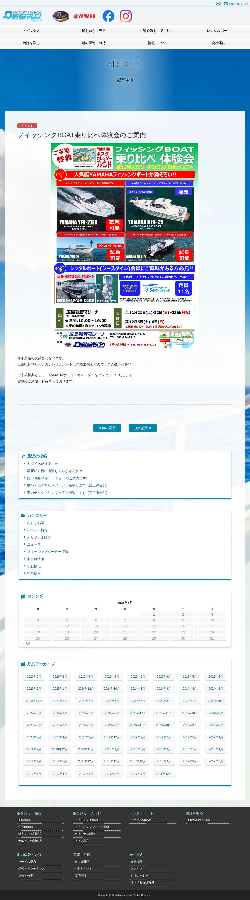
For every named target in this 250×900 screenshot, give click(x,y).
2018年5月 (190, 749)
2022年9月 (34, 713)
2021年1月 (112, 725)
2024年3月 (216, 688)
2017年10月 (138, 761)
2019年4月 (216, 737)
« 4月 (26, 643)
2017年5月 (34, 774)
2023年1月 (190, 701)
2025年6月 (164, 676)
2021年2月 (86, 725)
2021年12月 (138, 713)
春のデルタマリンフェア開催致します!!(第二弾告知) (67, 493)
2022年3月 (60, 713)
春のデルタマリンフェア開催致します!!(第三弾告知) (67, 485)
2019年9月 (138, 737)
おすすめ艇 (35, 523)
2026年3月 (86, 676)
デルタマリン (23, 16)
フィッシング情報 (86, 820)
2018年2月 (34, 761)
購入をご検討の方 (30, 834)
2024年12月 (86, 688)
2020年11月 (138, 725)
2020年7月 (34, 737)
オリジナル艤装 (39, 537)
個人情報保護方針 (142, 882)
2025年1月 (60, 688)
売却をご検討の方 (30, 840)
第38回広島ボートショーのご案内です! (57, 478)
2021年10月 (190, 713)
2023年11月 (34, 701)
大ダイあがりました (42, 464)
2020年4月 (60, 737)
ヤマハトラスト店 (61, 16)
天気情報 (80, 875)
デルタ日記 (81, 861)
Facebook (108, 16)
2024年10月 (112, 688)
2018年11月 (86, 749)
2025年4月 (216, 676)
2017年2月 (112, 774)
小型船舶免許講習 (199, 820)
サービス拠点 (27, 861)
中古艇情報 (35, 559)
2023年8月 (60, 701)
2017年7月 (216, 761)
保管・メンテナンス (31, 868)
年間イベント (83, 868)
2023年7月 (86, 701)
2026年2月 (112, 676)
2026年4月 (60, 676)
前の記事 (107, 428)
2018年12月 (60, 749)
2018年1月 (60, 761)
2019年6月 (190, 737)
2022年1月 (112, 713)
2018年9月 (112, 749)
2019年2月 (34, 749)
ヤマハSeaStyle (141, 820)
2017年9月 (164, 761)
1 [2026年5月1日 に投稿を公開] (154, 614)
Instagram (126, 16)
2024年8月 (138, 688)
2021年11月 (164, 713)
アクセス (137, 868)
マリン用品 (81, 840)
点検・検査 (25, 875)
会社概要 (137, 861)
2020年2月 (86, 737)
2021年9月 (216, 713)
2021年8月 (34, 725)
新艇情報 (34, 566)
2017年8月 (190, 761)
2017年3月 (86, 774)
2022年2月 (86, 713)
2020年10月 (164, 725)
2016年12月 (164, 774)
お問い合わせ (218, 3)
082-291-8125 (238, 4)
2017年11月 (112, 761)
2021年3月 (60, 725)
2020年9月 (190, 725)
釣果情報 (34, 573)
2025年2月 (34, 688)
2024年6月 (164, 688)
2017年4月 (60, 774)
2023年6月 (112, 701)
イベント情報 (37, 530)
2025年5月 (190, 676)
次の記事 (142, 428)
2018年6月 (164, 749)
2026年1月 (138, 676)
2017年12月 (86, 761)
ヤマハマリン (84, 16)
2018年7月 (138, 749)
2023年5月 (138, 701)
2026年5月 (34, 676)
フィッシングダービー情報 (47, 552)
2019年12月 (112, 737)
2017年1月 (138, 774)
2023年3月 (164, 701)
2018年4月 (216, 749)
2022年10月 (216, 701)
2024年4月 (190, 688)
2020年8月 (216, 725)
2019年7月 (164, 737)
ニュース (34, 544)
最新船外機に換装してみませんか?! (54, 471)
